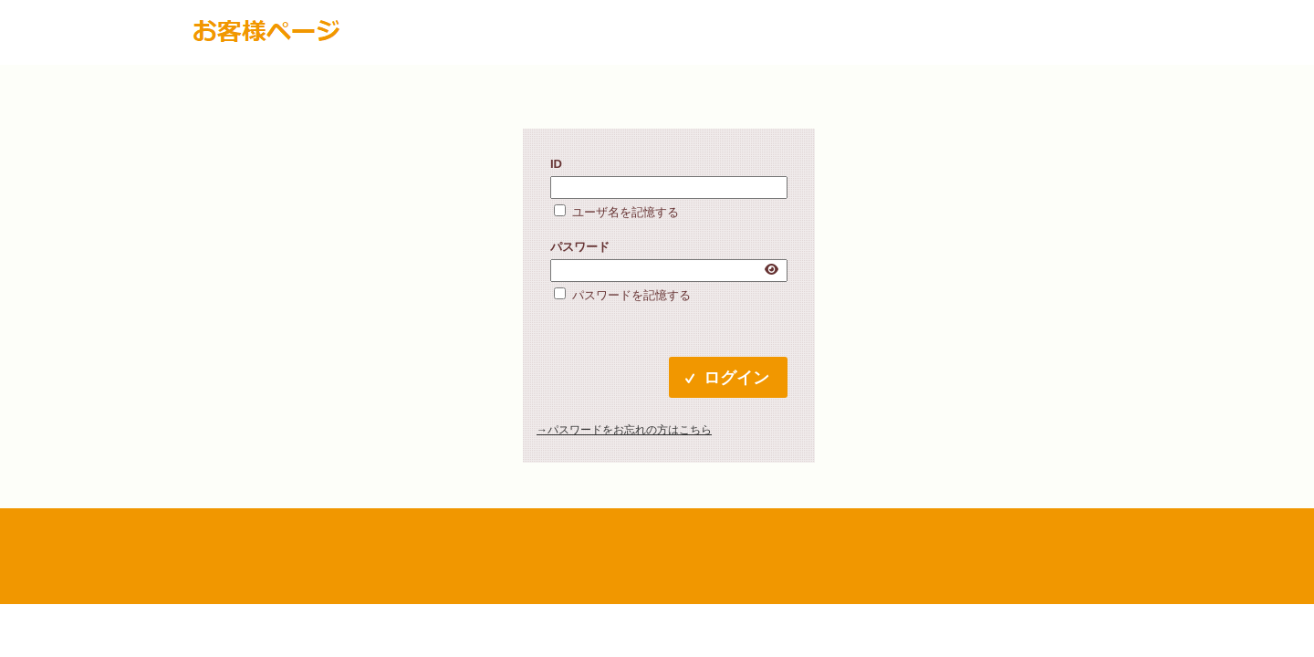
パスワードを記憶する (631, 295)
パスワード (580, 247)
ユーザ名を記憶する (625, 212)
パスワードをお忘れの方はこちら (630, 429)
